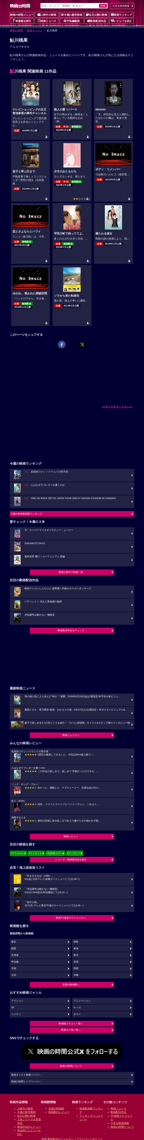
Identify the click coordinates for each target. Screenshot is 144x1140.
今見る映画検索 (121, 5)
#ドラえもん (17, 853)
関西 (13, 948)
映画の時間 (16, 30)
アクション (17, 1000)
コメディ (16, 1014)
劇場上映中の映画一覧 (71, 572)
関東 (76, 942)
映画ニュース (47, 20)
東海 (76, 948)
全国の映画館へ (71, 984)
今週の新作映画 (71, 14)
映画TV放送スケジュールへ (71, 917)
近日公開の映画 (96, 14)
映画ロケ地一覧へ (71, 1029)
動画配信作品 (96, 20)
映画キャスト (35, 30)
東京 (13, 942)
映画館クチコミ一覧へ (71, 1023)
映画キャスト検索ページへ (25, 1075)
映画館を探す (22, 20)
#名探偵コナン (54, 853)
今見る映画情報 (120, 1123)
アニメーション (82, 1000)
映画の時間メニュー (22, 14)
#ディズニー (73, 853)
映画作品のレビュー (29, 1126)
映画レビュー (71, 836)
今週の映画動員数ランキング (26, 513)
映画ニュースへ (71, 735)
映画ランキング (121, 14)
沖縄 (76, 975)
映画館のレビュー (58, 1112)
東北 (76, 955)
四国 (76, 968)
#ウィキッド (35, 853)
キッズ (77, 1007)
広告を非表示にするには (117, 406)
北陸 (76, 962)
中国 (13, 968)
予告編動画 (72, 20)
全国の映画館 (56, 1108)
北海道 (15, 955)
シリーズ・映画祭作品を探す (71, 859)
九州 (13, 975)
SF (12, 1007)
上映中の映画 (47, 14)
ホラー (77, 1014)
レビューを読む (121, 20)
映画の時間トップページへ (25, 1081)
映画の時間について (71, 1066)
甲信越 (15, 962)
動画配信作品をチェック (71, 630)
